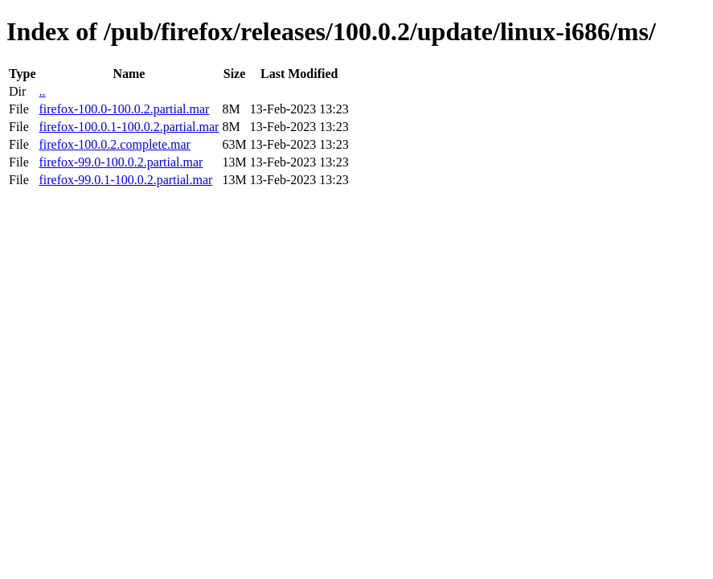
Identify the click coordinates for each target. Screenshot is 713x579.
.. (42, 91)
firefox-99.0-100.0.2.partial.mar (121, 162)
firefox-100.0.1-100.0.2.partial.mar (129, 126)
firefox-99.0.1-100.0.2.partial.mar (125, 180)
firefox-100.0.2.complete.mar (114, 144)
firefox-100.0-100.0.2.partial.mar (124, 109)
